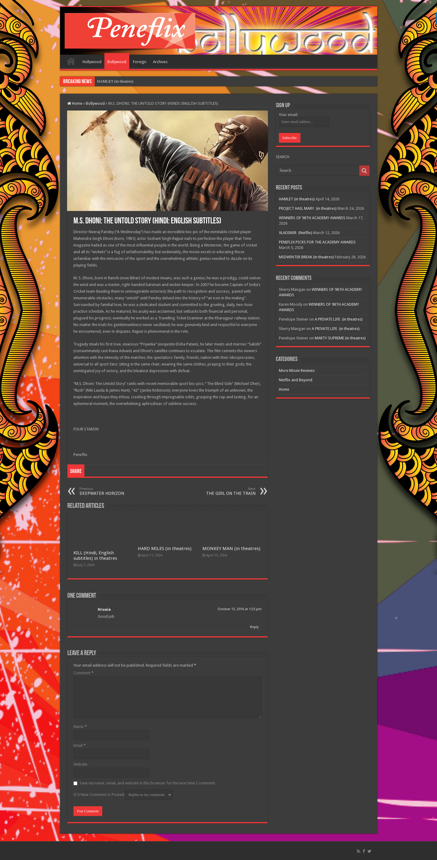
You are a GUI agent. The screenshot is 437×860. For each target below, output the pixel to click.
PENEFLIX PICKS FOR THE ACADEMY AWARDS (317, 242)
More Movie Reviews (297, 370)
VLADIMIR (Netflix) (295, 232)
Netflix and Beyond (295, 380)
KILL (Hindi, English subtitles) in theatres (95, 555)
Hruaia (104, 609)
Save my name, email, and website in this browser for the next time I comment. (148, 783)
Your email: (288, 114)
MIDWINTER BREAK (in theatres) (306, 257)
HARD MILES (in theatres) (164, 548)
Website (80, 764)
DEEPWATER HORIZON (111, 491)
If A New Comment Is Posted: (122, 795)
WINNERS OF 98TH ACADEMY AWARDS (312, 218)
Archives (160, 61)
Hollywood (92, 61)
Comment (83, 673)
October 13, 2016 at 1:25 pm (240, 609)
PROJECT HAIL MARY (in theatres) (308, 208)
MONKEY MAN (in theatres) (231, 548)
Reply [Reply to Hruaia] (254, 627)
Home (71, 61)
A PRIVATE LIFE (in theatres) (339, 319)
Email (79, 745)
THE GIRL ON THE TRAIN (224, 491)
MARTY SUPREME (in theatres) (340, 338)
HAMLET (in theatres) (115, 81)
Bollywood (116, 61)
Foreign (139, 61)
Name (80, 726)
